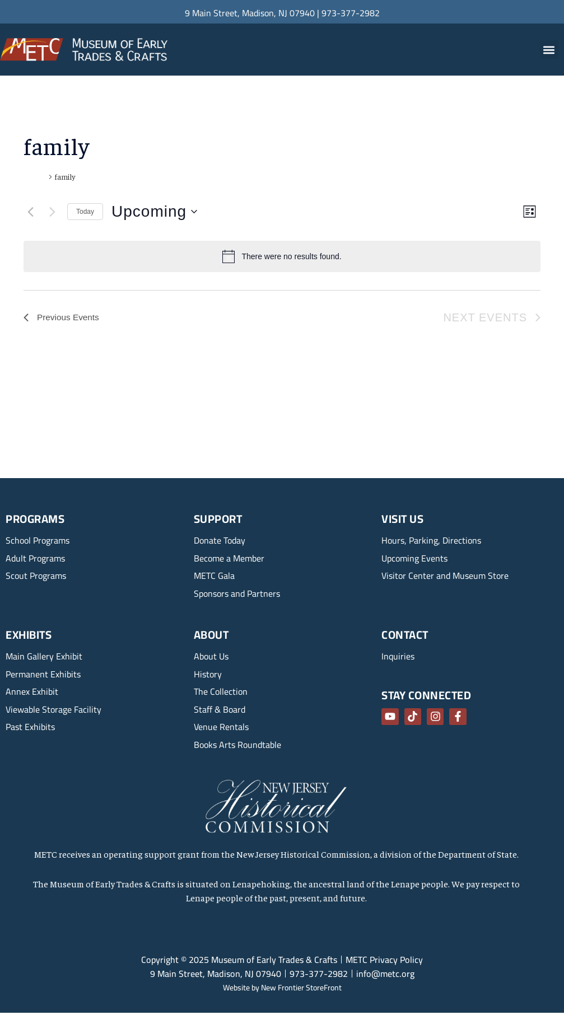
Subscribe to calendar (457, 357)
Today (85, 212)
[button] (549, 49)
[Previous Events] (30, 211)
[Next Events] (52, 211)
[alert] (282, 256)
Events (35, 176)
